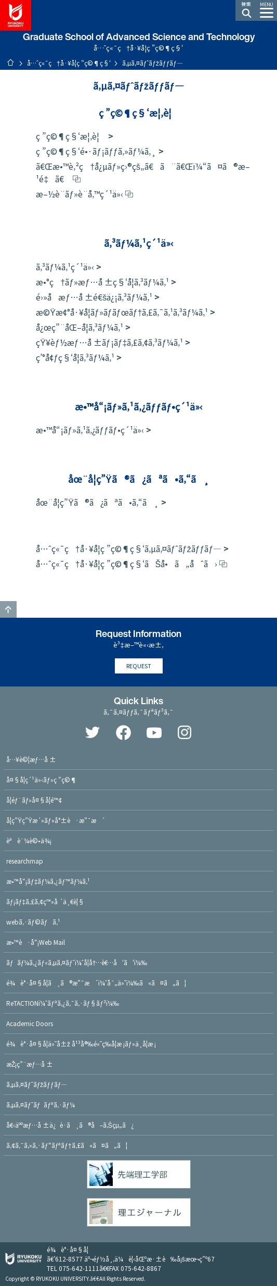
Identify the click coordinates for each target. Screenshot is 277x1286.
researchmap (24, 860)
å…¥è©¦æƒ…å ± (31, 759)
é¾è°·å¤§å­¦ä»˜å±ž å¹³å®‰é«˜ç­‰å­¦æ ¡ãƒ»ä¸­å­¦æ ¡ (81, 1043)
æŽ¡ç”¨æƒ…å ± (29, 1063)
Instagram (184, 732)
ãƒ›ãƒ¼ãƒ (10, 62)
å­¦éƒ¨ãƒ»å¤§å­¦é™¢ (34, 799)
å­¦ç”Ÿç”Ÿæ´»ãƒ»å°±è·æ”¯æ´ (55, 820)
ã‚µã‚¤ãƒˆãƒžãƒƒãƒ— (36, 1084)
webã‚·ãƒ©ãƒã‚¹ (33, 921)
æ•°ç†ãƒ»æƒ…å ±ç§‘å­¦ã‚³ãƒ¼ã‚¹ (102, 282)
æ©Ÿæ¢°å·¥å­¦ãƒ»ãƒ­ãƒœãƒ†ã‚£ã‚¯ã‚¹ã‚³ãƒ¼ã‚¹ (122, 312)
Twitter (92, 732)
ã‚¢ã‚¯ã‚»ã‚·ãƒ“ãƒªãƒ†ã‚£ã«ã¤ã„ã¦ (66, 1145)
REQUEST (138, 665)
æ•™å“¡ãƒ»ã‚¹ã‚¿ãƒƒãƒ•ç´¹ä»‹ (90, 429)
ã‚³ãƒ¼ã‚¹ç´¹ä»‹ (65, 266)
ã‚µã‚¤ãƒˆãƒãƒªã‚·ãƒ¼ (40, 1104)
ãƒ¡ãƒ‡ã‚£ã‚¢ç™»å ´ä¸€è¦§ (45, 901)
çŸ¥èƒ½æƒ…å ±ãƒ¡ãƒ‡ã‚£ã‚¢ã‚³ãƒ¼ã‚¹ (109, 342)
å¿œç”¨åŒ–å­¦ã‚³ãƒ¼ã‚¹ (79, 327)
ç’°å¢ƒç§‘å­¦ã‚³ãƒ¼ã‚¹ (75, 357)
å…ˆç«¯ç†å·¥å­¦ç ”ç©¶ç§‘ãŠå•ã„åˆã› (126, 563)
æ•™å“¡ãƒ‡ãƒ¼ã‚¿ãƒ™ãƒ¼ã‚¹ (48, 881)
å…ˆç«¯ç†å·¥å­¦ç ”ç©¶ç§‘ (69, 62)
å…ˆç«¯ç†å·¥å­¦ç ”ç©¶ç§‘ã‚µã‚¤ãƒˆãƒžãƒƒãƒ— (128, 548)
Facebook (123, 732)
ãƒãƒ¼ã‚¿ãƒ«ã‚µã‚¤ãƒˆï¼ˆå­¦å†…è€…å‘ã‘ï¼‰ (76, 962)
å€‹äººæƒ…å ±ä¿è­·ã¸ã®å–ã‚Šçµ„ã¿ (70, 1124)
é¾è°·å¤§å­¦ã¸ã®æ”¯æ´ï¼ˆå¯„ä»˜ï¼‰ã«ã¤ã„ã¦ (96, 982)
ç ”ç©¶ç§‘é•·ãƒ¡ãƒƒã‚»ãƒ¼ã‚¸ (96, 151)
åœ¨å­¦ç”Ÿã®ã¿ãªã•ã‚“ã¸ (97, 502)
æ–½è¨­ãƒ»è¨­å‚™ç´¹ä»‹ (79, 194)
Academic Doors (29, 1023)
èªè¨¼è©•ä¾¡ (28, 840)
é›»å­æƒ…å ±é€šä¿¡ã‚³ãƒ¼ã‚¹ (94, 297)
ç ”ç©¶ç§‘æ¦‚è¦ (71, 136)
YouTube (154, 732)
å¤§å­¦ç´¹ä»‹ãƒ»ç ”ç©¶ (41, 779)
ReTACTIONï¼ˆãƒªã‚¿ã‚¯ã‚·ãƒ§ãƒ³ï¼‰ (62, 1002)
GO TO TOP (8, 609)
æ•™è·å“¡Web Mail (35, 942)
